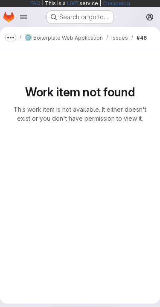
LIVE (72, 3)
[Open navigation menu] (23, 17)
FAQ (35, 3)
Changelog (116, 3)
